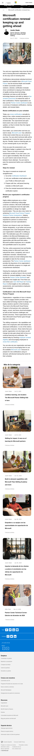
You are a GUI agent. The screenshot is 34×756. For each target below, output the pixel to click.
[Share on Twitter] (11, 636)
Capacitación (4, 702)
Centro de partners (5, 667)
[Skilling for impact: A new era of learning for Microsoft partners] (17, 421)
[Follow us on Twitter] (10, 629)
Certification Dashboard (19, 176)
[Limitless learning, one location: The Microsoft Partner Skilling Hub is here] (17, 377)
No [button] (7, 648)
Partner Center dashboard (19, 103)
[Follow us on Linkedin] (13, 629)
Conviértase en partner (6, 658)
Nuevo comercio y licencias (7, 687)
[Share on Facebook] (8, 636)
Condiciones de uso (16, 746)
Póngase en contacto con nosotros (8, 744)
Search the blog (23, 6)
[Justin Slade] (20, 30)
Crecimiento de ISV (5, 680)
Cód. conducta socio (16, 748)
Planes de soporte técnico (7, 731)
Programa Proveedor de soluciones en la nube (12, 683)
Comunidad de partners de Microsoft (9, 715)
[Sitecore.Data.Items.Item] (6, 32)
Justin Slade (8, 391)
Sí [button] (3, 648)
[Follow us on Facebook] (6, 629)
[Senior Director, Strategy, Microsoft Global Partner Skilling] (20, 34)
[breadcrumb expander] (3, 10)
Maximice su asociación (6, 661)
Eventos (3, 712)
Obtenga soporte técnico (6, 728)
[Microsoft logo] (17, 2)
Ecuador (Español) (8, 741)
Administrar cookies (5, 746)
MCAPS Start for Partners (7, 709)
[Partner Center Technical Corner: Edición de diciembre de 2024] (17, 595)
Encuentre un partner (6, 671)
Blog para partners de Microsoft (8, 718)
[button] (8, 2)
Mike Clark (8, 609)
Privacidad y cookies (23, 744)
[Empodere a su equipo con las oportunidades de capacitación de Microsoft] (17, 505)
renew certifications (16, 114)
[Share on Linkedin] (15, 636)
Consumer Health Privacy (19, 741)
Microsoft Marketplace (6, 690)
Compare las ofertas (5, 664)
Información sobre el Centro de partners (10, 734)
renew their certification (10, 342)
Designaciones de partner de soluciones (10, 693)
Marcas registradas (5, 748)
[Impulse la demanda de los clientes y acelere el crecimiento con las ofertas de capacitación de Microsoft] (17, 548)
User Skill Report (18, 282)
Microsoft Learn (17, 133)
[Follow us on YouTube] (17, 629)
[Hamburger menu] (2, 3)
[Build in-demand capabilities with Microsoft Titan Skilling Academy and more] (17, 461)
